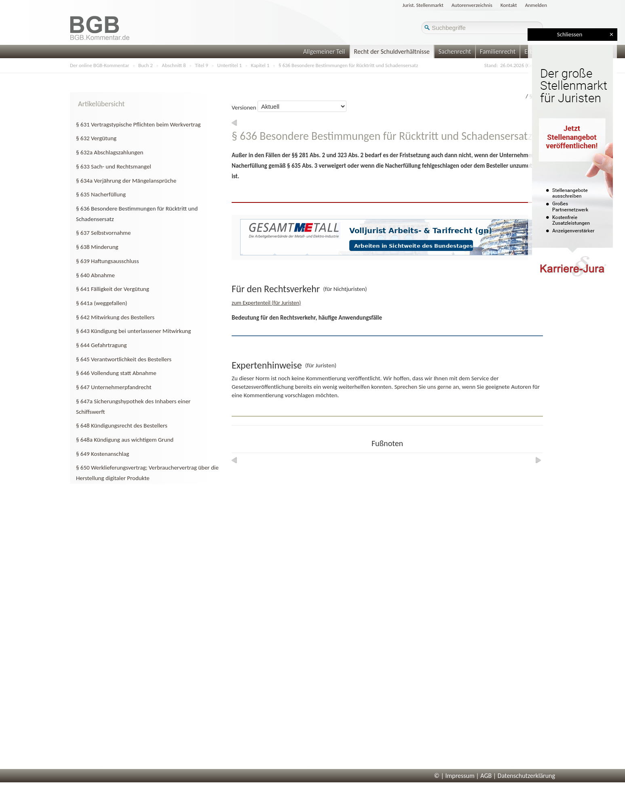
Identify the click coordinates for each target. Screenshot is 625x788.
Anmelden (536, 5)
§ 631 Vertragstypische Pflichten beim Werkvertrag (138, 124)
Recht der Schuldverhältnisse (392, 51)
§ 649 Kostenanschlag (102, 453)
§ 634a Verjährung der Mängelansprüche (126, 180)
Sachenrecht (455, 51)
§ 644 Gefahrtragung (101, 345)
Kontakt (508, 5)
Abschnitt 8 (174, 65)
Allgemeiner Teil (324, 51)
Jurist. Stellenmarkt (423, 5)
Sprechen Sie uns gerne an (426, 386)
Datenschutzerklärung (526, 776)
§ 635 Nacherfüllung (101, 194)
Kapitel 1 (260, 65)
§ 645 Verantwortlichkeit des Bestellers (123, 359)
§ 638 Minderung (97, 247)
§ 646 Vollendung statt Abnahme (116, 373)
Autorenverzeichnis (472, 5)
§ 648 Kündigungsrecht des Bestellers (121, 425)
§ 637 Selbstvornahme (103, 232)
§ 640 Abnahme (95, 275)
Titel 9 (201, 65)
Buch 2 (145, 65)
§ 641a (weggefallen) (101, 303)
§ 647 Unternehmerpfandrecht (113, 387)
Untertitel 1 (229, 65)
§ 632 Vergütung (96, 138)
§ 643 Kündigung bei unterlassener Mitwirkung (133, 331)
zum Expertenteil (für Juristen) (266, 302)
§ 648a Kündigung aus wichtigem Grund (124, 439)
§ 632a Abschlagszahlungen (109, 152)
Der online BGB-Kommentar (99, 65)
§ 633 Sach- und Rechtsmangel (113, 166)
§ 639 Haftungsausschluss (107, 261)
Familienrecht (497, 51)
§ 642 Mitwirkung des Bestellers (115, 317)
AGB (486, 776)
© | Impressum (454, 776)
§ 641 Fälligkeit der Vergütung (112, 289)
